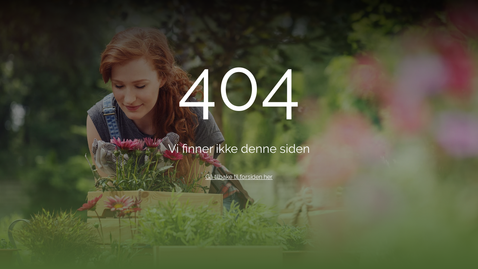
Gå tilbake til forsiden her (239, 176)
